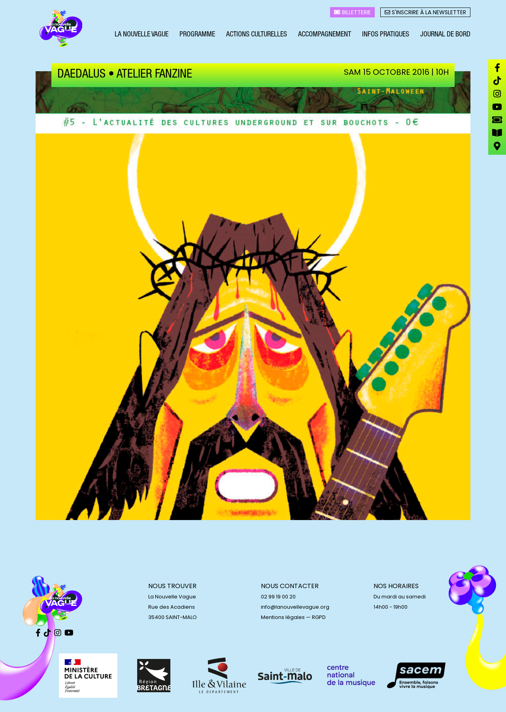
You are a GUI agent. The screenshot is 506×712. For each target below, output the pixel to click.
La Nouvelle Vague (141, 34)
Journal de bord (445, 34)
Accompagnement (324, 34)
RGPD (319, 617)
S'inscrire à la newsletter (425, 12)
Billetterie (352, 12)
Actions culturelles (256, 34)
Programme (197, 34)
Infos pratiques (385, 34)
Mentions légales (283, 617)
